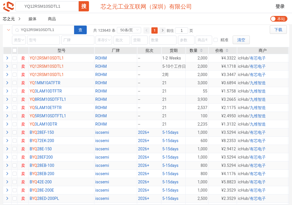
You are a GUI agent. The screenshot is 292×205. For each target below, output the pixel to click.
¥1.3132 (229, 124)
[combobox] (52, 6)
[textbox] (47, 6)
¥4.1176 (229, 173)
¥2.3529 (229, 190)
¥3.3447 (229, 74)
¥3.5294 (229, 132)
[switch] (278, 19)
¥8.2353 (229, 140)
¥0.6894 (229, 83)
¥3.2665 (229, 99)
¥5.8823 (229, 182)
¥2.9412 (229, 149)
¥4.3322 (229, 58)
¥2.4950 (229, 116)
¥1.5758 (229, 91)
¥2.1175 (229, 107)
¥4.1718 (229, 66)
